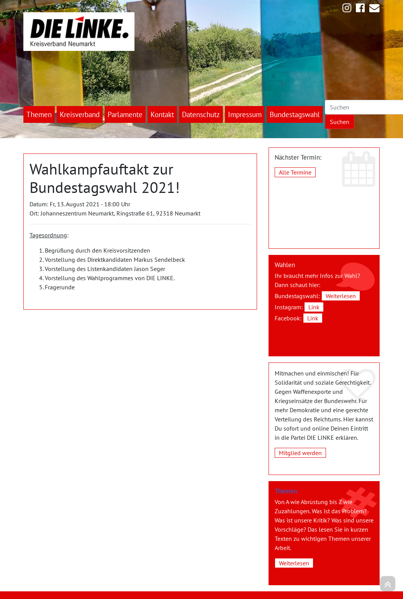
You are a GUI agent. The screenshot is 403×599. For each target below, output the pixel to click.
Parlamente (125, 114)
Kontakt (162, 114)
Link (313, 307)
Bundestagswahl (295, 114)
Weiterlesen (341, 296)
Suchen (339, 122)
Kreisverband (80, 114)
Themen (39, 114)
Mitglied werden (300, 453)
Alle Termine (295, 172)
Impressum (245, 114)
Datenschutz (201, 114)
